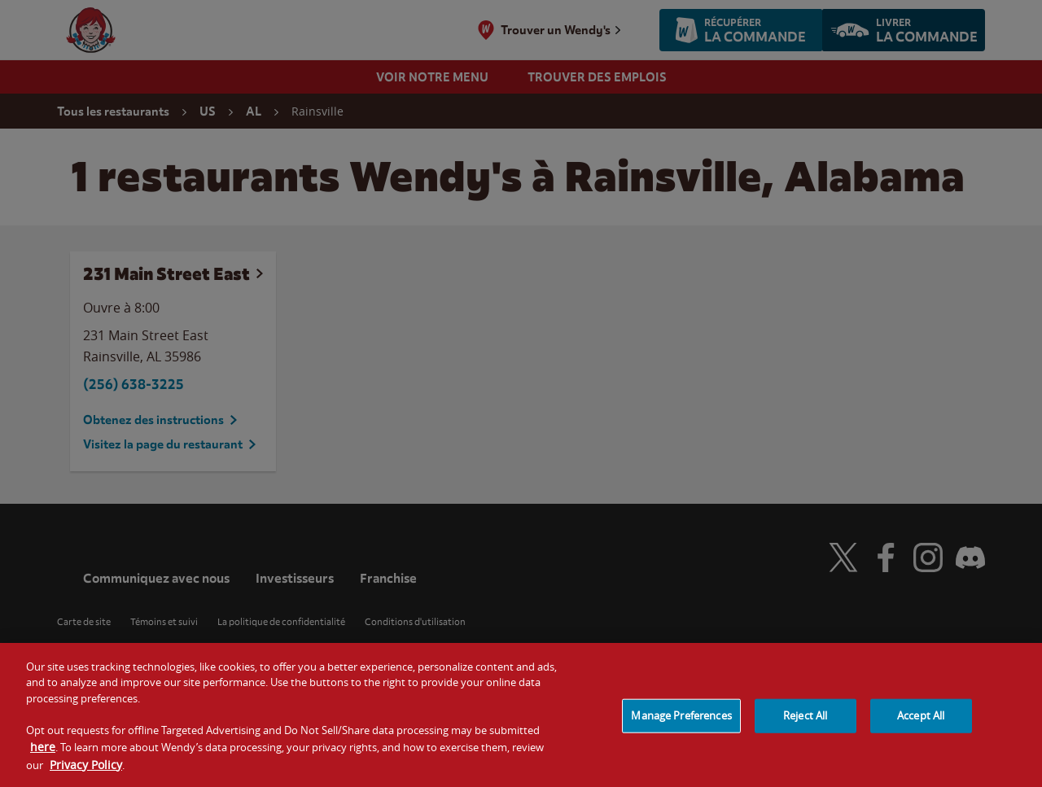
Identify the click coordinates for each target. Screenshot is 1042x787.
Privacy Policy (86, 771)
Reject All (805, 722)
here (42, 753)
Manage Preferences (681, 722)
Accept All (920, 722)
